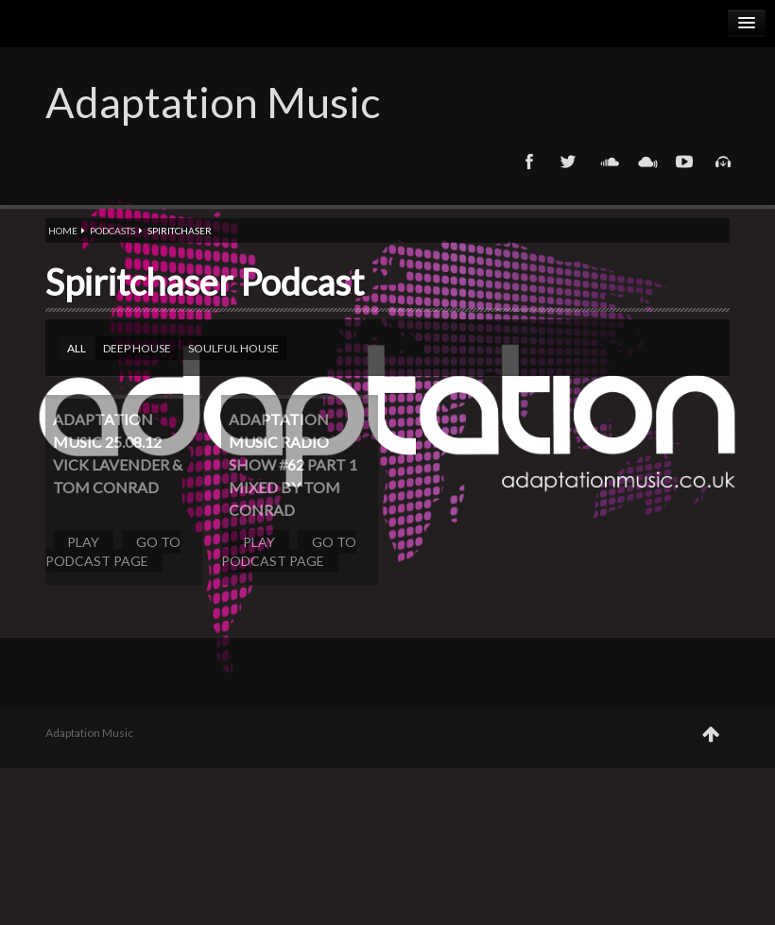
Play (83, 542)
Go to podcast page (113, 551)
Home (63, 230)
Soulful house (233, 348)
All (76, 348)
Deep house (137, 348)
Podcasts (112, 230)
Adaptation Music (212, 102)
